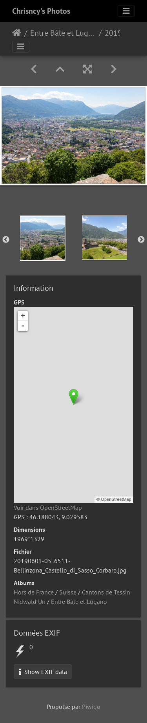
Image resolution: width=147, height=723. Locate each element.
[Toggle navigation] (126, 11)
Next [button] (141, 240)
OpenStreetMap (116, 499)
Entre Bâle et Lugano (63, 33)
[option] (43, 238)
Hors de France (34, 592)
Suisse (67, 592)
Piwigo (91, 706)
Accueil (16, 33)
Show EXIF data (43, 672)
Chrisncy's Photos (41, 11)
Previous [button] (6, 240)
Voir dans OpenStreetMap (48, 507)
